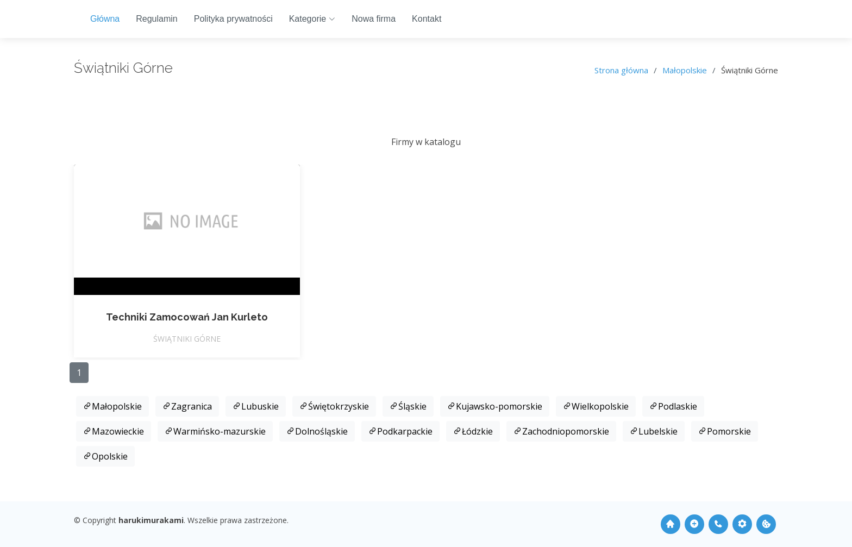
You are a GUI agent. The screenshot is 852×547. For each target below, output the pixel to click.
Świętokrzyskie (334, 406)
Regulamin (156, 18)
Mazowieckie (113, 431)
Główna (105, 18)
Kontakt (426, 18)
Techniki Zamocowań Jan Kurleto (187, 317)
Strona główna (621, 70)
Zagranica (187, 406)
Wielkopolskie (596, 406)
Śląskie (408, 406)
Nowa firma (374, 18)
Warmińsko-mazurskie (215, 431)
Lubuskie (256, 406)
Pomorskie (724, 431)
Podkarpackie (400, 431)
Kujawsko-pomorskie (494, 406)
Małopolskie (684, 70)
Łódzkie (473, 431)
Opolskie (105, 456)
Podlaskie (673, 406)
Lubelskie (654, 431)
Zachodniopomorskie (561, 431)
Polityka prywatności (233, 18)
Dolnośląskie (317, 431)
